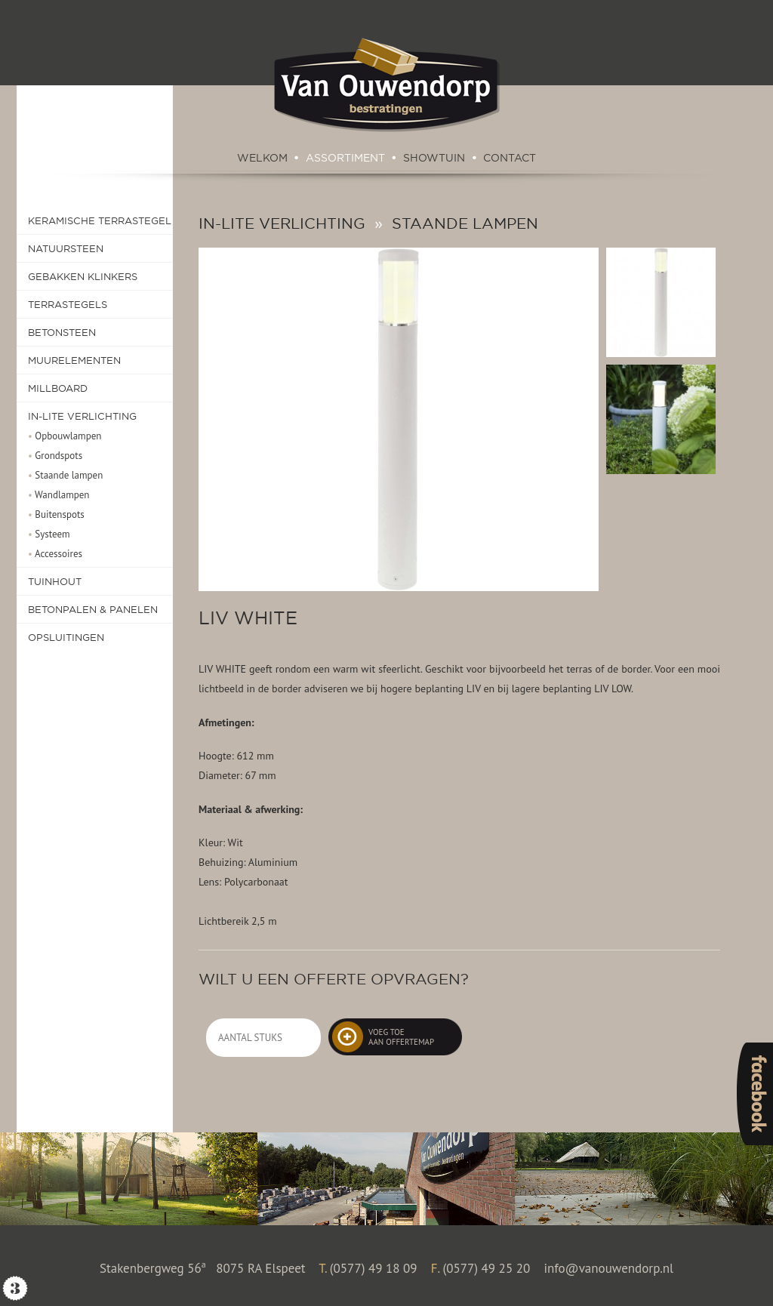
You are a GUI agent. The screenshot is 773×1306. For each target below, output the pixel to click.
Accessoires (55, 553)
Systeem (49, 534)
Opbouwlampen (64, 436)
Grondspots (55, 455)
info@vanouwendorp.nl (608, 1267)
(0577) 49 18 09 (373, 1267)
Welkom (262, 158)
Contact (509, 158)
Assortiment (345, 158)
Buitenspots (56, 514)
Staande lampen (65, 475)
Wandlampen (58, 494)
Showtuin (434, 158)
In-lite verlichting (282, 223)
